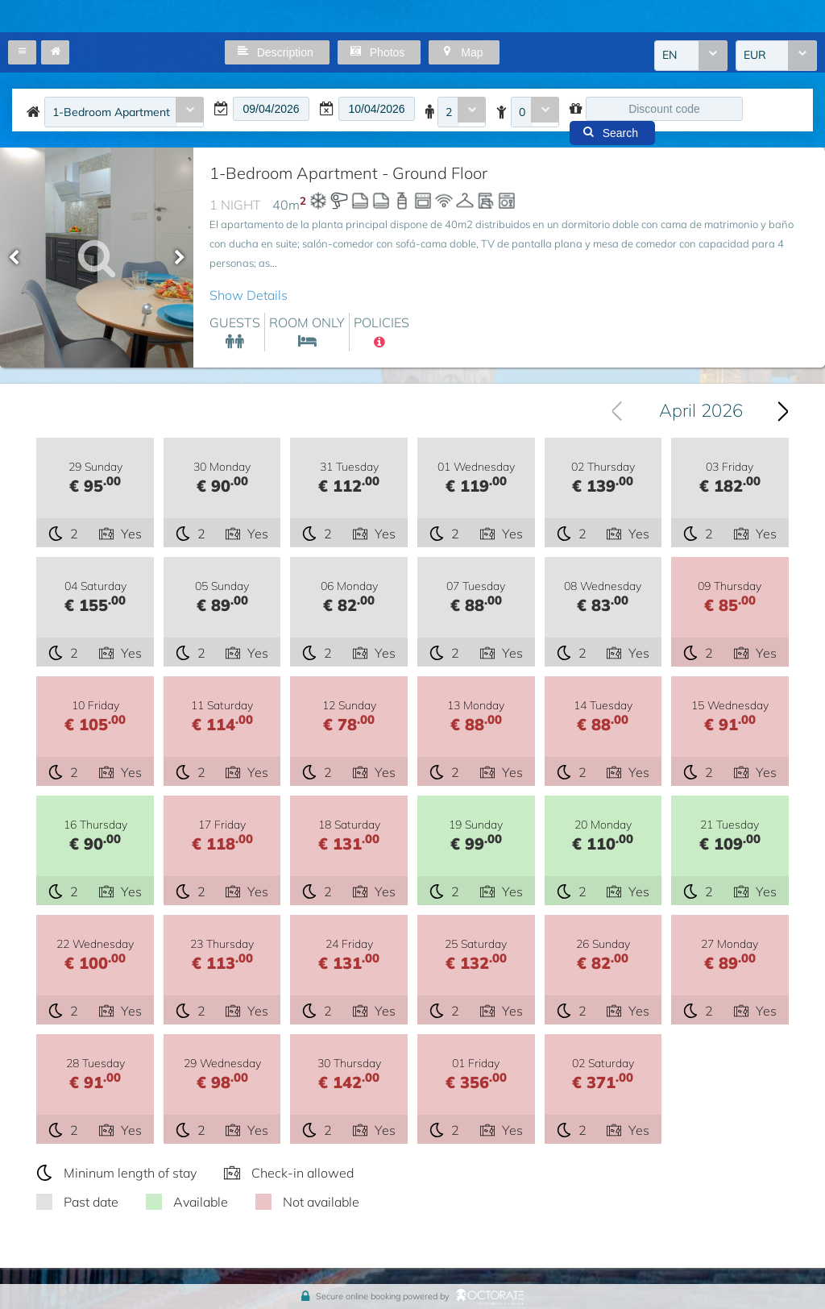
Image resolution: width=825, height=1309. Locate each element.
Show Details (248, 295)
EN (669, 55)
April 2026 (701, 411)
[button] (22, 52)
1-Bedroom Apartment (111, 112)
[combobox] (691, 55)
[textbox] (271, 109)
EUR (755, 55)
